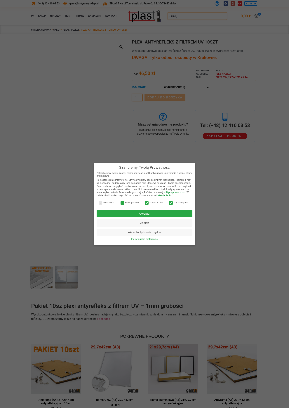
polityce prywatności (174, 192)
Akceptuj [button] (144, 213)
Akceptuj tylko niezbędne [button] (144, 232)
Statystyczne (154, 202)
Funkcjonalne (130, 202)
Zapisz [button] (144, 223)
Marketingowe (178, 202)
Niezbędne (106, 202)
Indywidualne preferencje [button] (144, 239)
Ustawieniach (163, 195)
